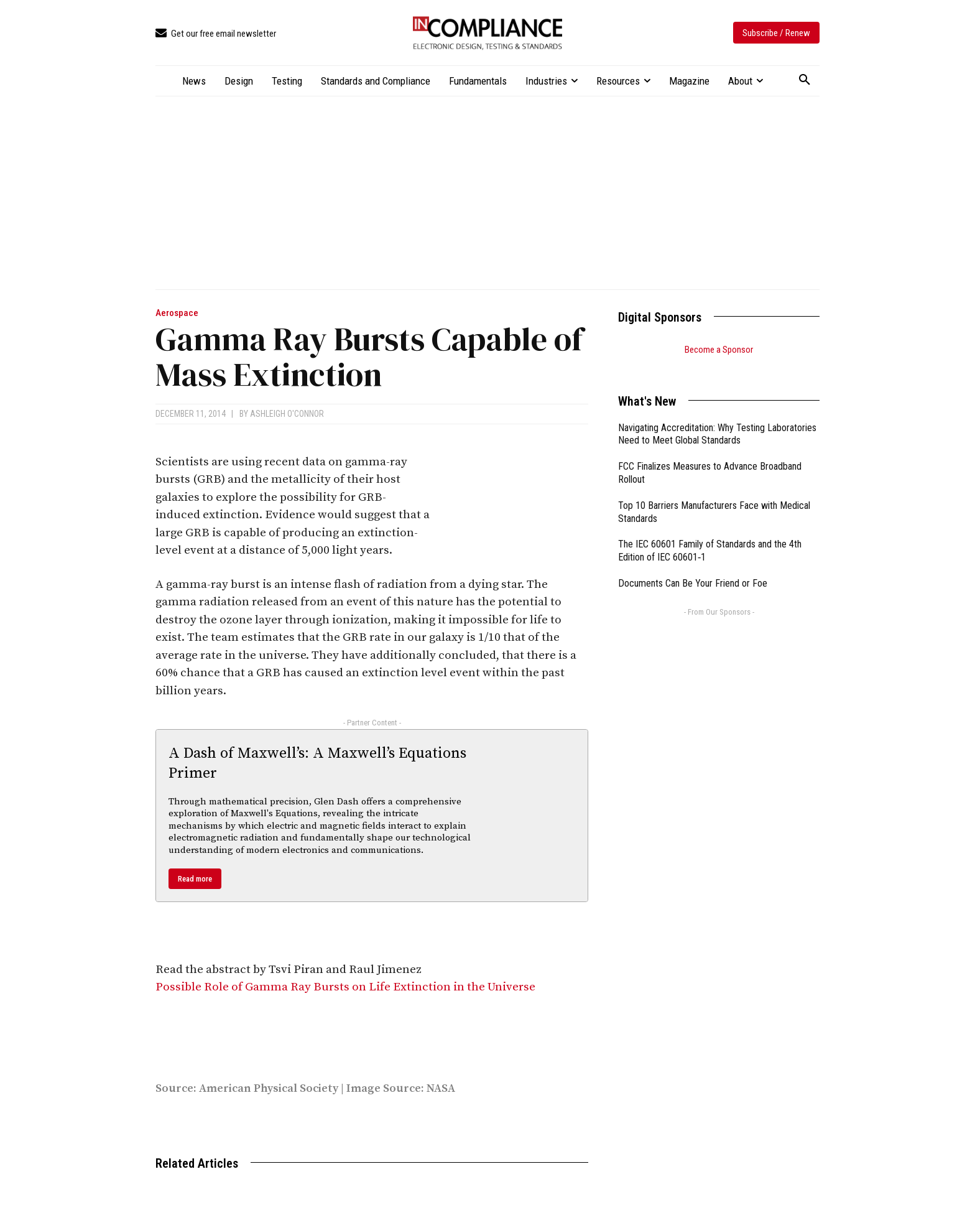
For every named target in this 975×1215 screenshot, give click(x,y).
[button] (805, 80)
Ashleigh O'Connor (287, 414)
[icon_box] (215, 33)
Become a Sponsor (719, 349)
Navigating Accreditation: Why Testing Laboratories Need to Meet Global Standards (717, 418)
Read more (195, 878)
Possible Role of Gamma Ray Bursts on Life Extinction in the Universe (345, 987)
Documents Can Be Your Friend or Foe (692, 568)
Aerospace (176, 313)
